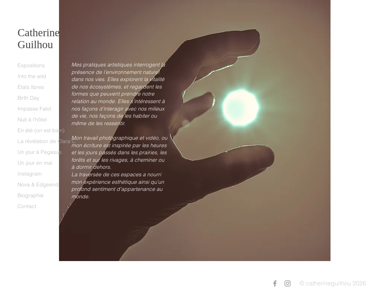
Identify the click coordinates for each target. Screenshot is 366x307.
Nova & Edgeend (38, 184)
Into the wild (32, 76)
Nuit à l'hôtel (32, 119)
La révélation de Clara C (46, 141)
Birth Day (28, 97)
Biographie (31, 195)
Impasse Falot (34, 108)
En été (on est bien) (41, 130)
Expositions (31, 65)
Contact (27, 206)
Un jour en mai (35, 162)
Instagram (30, 173)
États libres (31, 87)
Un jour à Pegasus (40, 152)
